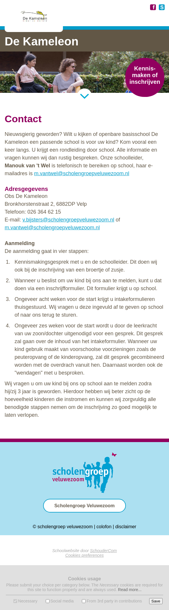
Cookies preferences (84, 555)
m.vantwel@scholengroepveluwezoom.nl (81, 173)
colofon (104, 526)
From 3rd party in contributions (114, 601)
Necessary (27, 601)
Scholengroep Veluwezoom (84, 505)
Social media (62, 601)
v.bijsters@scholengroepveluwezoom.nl (68, 220)
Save (156, 601)
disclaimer (125, 526)
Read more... (130, 589)
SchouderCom (103, 550)
